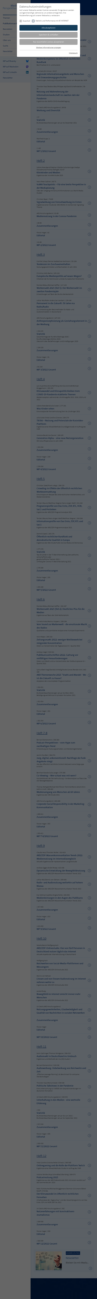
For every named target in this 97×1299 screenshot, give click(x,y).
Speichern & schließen (48, 34)
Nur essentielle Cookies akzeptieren (48, 42)
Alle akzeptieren (48, 27)
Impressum (73, 53)
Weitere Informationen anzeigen (48, 47)
